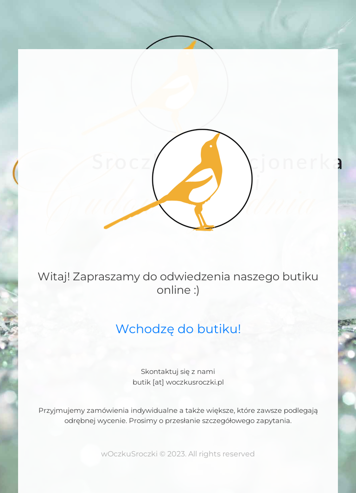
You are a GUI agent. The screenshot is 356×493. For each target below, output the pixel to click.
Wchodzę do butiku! (178, 328)
